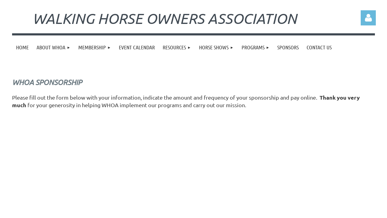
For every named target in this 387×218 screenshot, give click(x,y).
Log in (368, 17)
